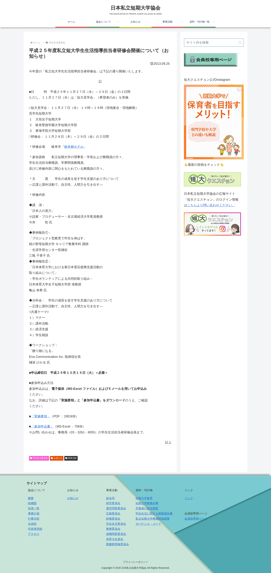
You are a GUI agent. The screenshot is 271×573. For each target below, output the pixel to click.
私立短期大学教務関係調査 (153, 518)
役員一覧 (33, 508)
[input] (214, 42)
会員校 (32, 523)
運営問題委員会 (116, 508)
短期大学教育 (144, 498)
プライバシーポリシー (135, 562)
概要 (31, 498)
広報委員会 (113, 513)
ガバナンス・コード (148, 523)
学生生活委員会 (39, 458)
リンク (188, 498)
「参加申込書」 (42, 426)
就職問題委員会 (116, 533)
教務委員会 (113, 528)
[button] (240, 43)
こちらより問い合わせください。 (211, 205)
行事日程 (33, 518)
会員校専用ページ (195, 518)
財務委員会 (113, 518)
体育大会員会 (114, 539)
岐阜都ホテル (74, 146)
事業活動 (71, 458)
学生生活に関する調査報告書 (154, 513)
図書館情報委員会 (117, 544)
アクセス (33, 533)
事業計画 (33, 513)
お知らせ (56, 458)
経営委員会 (113, 503)
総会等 (110, 498)
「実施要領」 (40, 416)
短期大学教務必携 (147, 503)
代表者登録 (35, 528)
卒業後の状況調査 (147, 508)
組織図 (32, 503)
